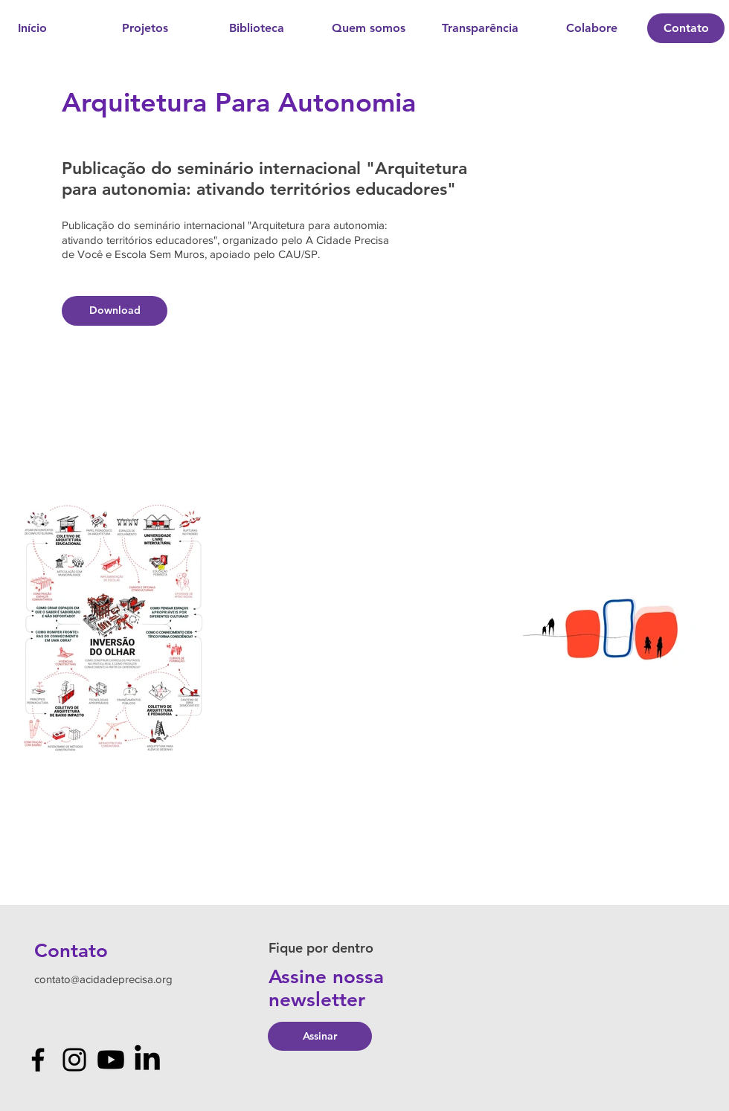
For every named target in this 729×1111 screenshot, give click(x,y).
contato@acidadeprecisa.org (103, 979)
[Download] (114, 311)
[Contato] (686, 28)
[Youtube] (110, 1059)
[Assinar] (320, 1036)
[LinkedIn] (147, 1059)
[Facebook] (38, 1059)
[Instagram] (74, 1059)
